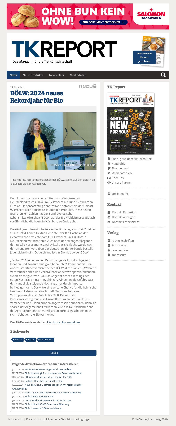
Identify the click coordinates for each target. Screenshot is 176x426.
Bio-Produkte (46, 339)
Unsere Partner (122, 182)
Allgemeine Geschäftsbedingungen (68, 419)
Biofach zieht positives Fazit (39, 396)
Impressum (119, 255)
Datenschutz (34, 419)
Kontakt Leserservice (125, 222)
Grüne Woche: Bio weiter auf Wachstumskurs (48, 400)
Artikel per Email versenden (91, 86)
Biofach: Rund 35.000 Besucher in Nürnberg (47, 404)
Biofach (18, 339)
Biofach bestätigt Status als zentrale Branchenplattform (53, 373)
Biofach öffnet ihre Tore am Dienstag (43, 380)
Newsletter (56, 75)
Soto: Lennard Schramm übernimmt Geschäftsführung (53, 392)
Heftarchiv (118, 164)
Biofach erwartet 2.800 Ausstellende (43, 408)
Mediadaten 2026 (123, 173)
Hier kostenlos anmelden (63, 322)
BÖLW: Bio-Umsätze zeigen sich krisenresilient (48, 369)
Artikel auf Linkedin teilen (88, 86)
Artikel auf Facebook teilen (81, 86)
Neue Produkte (33, 75)
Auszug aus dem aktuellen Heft (132, 159)
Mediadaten (78, 75)
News (13, 75)
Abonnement (120, 168)
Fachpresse (119, 245)
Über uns (118, 178)
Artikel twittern (84, 86)
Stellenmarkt (120, 194)
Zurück (53, 353)
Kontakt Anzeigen (123, 217)
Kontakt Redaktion (124, 212)
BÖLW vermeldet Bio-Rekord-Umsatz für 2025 (48, 376)
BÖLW (31, 339)
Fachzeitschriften (123, 241)
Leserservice (120, 250)
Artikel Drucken (94, 86)
